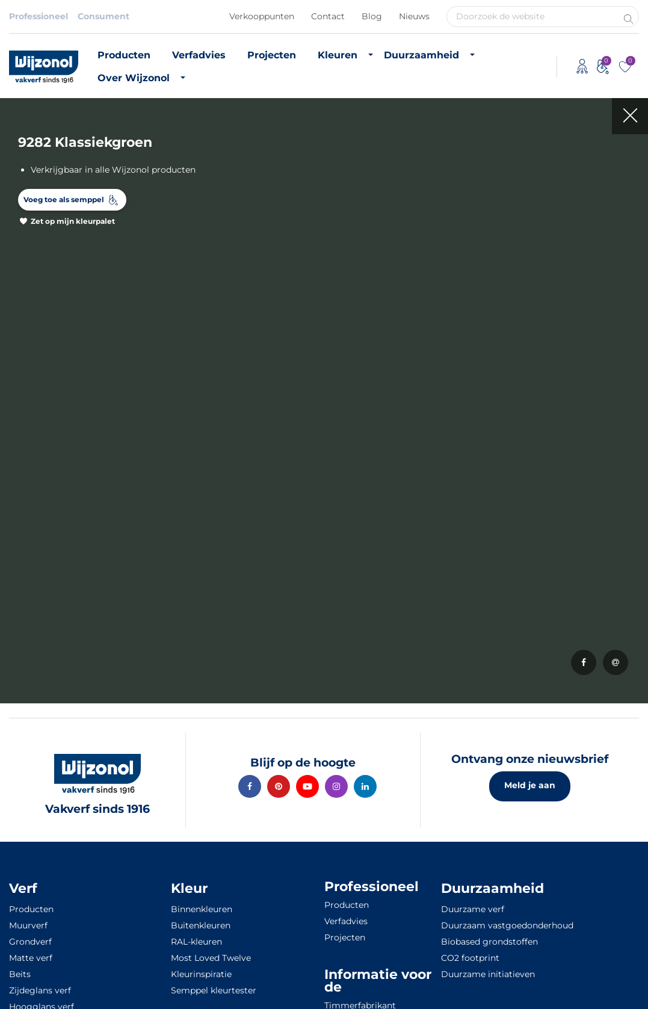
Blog (372, 16)
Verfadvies (199, 55)
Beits (20, 974)
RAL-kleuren (196, 941)
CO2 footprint (470, 957)
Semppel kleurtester (213, 990)
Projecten (271, 55)
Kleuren (337, 55)
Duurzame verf (472, 909)
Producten (123, 55)
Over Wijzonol (133, 78)
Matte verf (30, 957)
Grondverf (30, 941)
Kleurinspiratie (201, 974)
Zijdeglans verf (40, 990)
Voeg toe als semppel (63, 199)
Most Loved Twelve (211, 957)
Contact (328, 16)
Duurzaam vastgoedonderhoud (507, 925)
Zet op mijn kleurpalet (73, 221)
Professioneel (38, 16)
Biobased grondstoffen (489, 941)
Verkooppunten (261, 16)
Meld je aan (529, 785)
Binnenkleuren (201, 909)
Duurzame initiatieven (488, 974)
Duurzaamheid (421, 55)
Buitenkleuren (200, 925)
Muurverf (28, 925)
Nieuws (414, 16)
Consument (103, 16)
